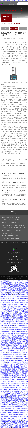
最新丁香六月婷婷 (18, 406)
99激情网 (19, 313)
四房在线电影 (22, 331)
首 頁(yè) (3, 242)
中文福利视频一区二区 (19, 371)
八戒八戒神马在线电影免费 (16, 336)
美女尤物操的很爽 (2, 363)
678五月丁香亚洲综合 (23, 356)
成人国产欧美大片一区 (3, 360)
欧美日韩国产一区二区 (6, 322)
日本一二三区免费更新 (3, 367)
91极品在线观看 (10, 345)
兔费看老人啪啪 (26, 344)
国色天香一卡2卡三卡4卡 (9, 392)
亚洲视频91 (10, 412)
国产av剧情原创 (3, 342)
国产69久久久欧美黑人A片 (21, 344)
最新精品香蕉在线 (10, 425)
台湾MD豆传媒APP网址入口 (7, 383)
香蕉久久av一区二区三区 (22, 340)
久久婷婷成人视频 (8, 386)
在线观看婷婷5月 (6, 283)
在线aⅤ (15, 426)
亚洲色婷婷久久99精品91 (18, 419)
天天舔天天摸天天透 (15, 289)
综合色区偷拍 (21, 358)
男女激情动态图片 (19, 317)
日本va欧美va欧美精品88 (24, 310)
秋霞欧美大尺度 (8, 362)
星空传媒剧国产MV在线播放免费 (16, 400)
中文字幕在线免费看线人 (5, 345)
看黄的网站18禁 (25, 404)
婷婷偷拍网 (11, 338)
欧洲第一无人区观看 (17, 396)
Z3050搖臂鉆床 (17, 230)
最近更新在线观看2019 (9, 340)
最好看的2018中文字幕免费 (20, 304)
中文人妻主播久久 (24, 319)
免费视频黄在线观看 (19, 303)
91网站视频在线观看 (12, 349)
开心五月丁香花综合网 (12, 315)
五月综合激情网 (6, 356)
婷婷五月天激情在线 (10, 292)
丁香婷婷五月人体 (17, 282)
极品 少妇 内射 (16, 293)
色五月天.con (13, 403)
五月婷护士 (2, 364)
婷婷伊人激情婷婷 (2, 322)
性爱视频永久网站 (12, 329)
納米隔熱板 (4, 227)
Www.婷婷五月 (25, 284)
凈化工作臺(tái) (5, 233)
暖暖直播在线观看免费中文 (19, 337)
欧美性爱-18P (15, 343)
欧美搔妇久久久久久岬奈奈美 (4, 396)
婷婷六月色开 (15, 387)
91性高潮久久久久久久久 (18, 331)
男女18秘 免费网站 (13, 331)
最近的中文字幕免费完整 (13, 399)
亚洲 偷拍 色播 (15, 303)
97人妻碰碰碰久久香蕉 (16, 286)
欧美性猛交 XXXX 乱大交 (15, 354)
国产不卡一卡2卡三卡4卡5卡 (10, 303)
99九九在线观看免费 (18, 417)
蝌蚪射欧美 (3, 415)
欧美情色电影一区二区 (22, 373)
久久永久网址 (3, 327)
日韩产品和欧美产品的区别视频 (12, 337)
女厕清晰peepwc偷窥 (9, 403)
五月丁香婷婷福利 (10, 354)
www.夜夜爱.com (10, 388)
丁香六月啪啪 (20, 354)
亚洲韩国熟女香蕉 (7, 317)
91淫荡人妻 (2, 358)
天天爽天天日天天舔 (15, 352)
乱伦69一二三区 (16, 291)
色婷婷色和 (9, 330)
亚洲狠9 (22, 416)
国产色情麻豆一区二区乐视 (19, 402)
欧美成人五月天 (13, 347)
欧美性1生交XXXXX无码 (9, 319)
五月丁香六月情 (21, 400)
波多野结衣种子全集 (13, 424)
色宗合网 (25, 372)
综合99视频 (8, 285)
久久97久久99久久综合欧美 (18, 321)
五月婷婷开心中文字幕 (3, 336)
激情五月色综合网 (19, 375)
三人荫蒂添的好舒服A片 (22, 381)
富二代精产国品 (23, 390)
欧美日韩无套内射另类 (8, 427)
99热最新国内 (4, 412)
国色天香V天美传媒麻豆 (7, 420)
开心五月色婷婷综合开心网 (3, 302)
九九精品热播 (18, 325)
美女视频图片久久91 (15, 414)
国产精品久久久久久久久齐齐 (5, 313)
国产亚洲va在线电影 (20, 414)
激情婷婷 (3, 309)
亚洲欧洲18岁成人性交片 (5, 388)
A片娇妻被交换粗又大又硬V (21, 285)
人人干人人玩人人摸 (15, 284)
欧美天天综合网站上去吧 (11, 332)
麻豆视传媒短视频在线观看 (23, 341)
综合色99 (14, 369)
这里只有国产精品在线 (14, 388)
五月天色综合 (18, 378)
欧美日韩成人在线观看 (22, 308)
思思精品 (21, 282)
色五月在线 (17, 368)
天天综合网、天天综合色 (7, 421)
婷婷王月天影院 (24, 394)
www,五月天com (5, 290)
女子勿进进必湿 (5, 426)
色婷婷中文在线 (8, 370)
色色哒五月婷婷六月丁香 (7, 371)
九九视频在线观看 (6, 408)
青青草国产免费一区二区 (9, 336)
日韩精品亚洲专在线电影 (13, 362)
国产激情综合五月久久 (22, 305)
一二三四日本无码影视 (10, 374)
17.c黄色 (17, 377)
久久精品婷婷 (20, 412)
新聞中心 (5, 28)
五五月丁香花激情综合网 (3, 391)
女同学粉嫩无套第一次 (4, 340)
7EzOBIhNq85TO (20, 394)
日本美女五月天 (15, 374)
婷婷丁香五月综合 (6, 364)
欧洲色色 (4, 378)
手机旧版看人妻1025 (24, 375)
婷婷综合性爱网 (21, 348)
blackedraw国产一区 (3, 291)
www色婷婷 (2, 420)
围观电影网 (24, 337)
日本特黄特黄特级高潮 (2, 365)
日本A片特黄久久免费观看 (12, 293)
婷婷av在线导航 (13, 360)
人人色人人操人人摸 (24, 420)
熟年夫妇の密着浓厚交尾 (7, 416)
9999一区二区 (9, 287)
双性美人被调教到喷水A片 (23, 405)
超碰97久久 (6, 422)
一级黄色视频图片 (18, 310)
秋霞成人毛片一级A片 (10, 406)
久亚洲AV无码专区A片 (23, 359)
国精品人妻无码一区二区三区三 (17, 410)
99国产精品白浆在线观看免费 (6, 315)
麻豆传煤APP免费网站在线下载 (19, 334)
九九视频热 (15, 325)
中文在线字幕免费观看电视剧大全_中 (21, 298)
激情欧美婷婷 (10, 283)
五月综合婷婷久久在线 (11, 321)
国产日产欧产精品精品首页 (14, 383)
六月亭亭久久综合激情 (5, 332)
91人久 (24, 347)
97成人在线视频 (4, 319)
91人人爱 (7, 306)
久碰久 (5, 306)
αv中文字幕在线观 (25, 415)
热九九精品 (10, 404)
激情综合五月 (3, 317)
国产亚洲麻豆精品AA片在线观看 (22, 315)
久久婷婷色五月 (8, 286)
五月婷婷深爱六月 (3, 425)
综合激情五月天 (25, 320)
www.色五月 (17, 424)
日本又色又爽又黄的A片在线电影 (7, 368)
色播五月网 (5, 289)
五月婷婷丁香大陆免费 (8, 305)
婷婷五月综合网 (25, 293)
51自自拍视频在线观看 (5, 347)
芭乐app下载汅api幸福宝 (13, 378)
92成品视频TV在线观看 (14, 389)
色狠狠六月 (23, 401)
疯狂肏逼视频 (23, 300)
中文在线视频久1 (4, 361)
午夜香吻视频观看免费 (10, 334)
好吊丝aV (12, 333)
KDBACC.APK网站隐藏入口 (24, 377)
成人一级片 (17, 339)
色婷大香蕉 (9, 338)
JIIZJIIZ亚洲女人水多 (3, 427)
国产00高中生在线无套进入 (10, 308)
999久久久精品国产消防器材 (8, 348)
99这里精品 (6, 398)
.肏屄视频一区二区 (4, 329)
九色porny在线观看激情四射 (16, 351)
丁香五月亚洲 (18, 408)
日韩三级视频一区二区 (17, 404)
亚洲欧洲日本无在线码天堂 (5, 400)
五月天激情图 (11, 341)
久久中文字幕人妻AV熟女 (8, 424)
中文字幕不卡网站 (18, 283)
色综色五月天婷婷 (9, 312)
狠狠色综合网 (3, 294)
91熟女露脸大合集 (22, 313)
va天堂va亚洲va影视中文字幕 (13, 386)
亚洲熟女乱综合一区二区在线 (8, 335)
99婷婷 (22, 317)
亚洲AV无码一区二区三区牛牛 (15, 412)
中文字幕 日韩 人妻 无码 (23, 343)
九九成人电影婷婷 (20, 323)
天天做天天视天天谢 (2, 422)
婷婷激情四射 (21, 296)
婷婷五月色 (5, 325)
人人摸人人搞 (3, 335)
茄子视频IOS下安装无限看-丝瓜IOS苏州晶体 (8, 402)
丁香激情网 (18, 332)
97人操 (14, 419)
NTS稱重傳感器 (6, 238)
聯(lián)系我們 (10, 243)
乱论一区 (2, 325)
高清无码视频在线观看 (18, 350)
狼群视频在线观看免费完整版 (3, 372)
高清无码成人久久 (12, 366)
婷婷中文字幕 (8, 426)
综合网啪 (17, 364)
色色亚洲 (17, 333)
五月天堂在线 (20, 339)
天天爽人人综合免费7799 (10, 379)
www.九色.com (7, 320)
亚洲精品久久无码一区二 (13, 350)
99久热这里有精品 (26, 421)
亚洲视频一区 (9, 359)
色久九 (6, 307)
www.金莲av (19, 330)
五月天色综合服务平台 (6, 375)
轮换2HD (11, 317)
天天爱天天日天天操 (24, 294)
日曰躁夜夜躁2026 (20, 391)
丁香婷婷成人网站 (14, 368)
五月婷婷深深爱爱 (4, 370)
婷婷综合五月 (24, 332)
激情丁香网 (13, 396)
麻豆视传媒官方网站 (6, 293)
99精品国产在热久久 (7, 341)
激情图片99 (14, 318)
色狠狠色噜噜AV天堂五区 (20, 370)
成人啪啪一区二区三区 (10, 356)
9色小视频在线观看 (14, 346)
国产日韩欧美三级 (19, 356)
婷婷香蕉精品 (13, 327)
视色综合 (12, 423)
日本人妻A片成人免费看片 (16, 340)
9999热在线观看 (5, 379)
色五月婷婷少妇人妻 (13, 290)
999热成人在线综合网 (10, 394)
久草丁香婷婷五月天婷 (23, 410)
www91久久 (21, 398)
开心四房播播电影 (15, 313)
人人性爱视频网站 (5, 394)
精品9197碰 (4, 386)
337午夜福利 (7, 337)
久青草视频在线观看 (9, 391)
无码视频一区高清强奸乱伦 (11, 339)
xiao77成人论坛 (24, 396)
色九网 (14, 398)
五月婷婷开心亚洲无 (5, 330)
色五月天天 (26, 374)
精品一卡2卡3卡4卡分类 (15, 335)
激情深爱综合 (13, 376)
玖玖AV (5, 311)
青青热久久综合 (3, 366)
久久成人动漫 (21, 404)
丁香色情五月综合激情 (21, 372)
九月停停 (3, 341)
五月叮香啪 (7, 311)
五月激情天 (16, 285)
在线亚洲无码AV (8, 329)
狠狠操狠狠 (25, 333)
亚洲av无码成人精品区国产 (16, 345)
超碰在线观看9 (5, 403)
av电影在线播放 (13, 287)
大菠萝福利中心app (3, 414)
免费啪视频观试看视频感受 (24, 288)
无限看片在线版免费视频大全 (16, 341)
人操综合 (15, 339)
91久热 (12, 317)
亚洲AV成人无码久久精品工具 (9, 294)
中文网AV (25, 393)
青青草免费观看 (13, 305)
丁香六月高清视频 (22, 349)
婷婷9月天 (2, 399)
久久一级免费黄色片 (11, 358)
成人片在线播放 (19, 312)
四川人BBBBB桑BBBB (3, 397)
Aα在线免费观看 (15, 422)
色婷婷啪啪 (17, 315)
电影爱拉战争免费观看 (17, 295)
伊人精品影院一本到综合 (21, 284)
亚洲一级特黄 (14, 309)
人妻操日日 (7, 361)
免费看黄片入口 (20, 311)
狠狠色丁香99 (12, 416)
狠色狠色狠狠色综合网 (19, 346)
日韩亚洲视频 (8, 290)
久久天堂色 (10, 373)
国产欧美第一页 (8, 307)
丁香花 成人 (7, 385)
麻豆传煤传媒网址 (14, 425)
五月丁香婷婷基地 (12, 418)
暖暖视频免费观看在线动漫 (19, 338)
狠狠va (2, 375)
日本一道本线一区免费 (7, 310)
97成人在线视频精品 (18, 290)
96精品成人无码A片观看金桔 (9, 407)
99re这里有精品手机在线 (16, 407)
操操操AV (6, 425)
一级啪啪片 (13, 291)
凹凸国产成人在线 (25, 317)
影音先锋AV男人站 (18, 399)
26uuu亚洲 (6, 405)
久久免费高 (11, 420)
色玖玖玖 (21, 415)
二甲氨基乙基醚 (17, 220)
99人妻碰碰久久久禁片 (12, 285)
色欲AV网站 (2, 321)
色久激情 (19, 381)
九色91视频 (21, 396)
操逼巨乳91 (17, 372)
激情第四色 (24, 292)
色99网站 (14, 338)
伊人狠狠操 (10, 320)
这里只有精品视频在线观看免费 (5, 373)
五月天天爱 (15, 333)
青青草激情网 (16, 361)
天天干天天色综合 (16, 307)
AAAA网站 (9, 300)
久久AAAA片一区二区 (12, 322)
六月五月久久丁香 (14, 319)
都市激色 (20, 377)
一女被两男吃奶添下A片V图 (8, 423)
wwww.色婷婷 (9, 408)
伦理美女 (2, 308)
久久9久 (5, 333)
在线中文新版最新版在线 (18, 322)
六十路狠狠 (20, 407)
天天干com (17, 421)
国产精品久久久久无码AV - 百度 (22, 307)
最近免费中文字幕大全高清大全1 (8, 296)
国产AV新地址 (24, 316)
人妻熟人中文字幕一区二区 (16, 308)
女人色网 (7, 304)
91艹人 (11, 344)
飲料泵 (10, 227)
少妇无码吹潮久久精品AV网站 (14, 381)
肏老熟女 (9, 344)
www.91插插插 (20, 364)
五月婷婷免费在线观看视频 (11, 342)
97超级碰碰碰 (4, 362)
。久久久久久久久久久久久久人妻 (18, 418)
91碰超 (6, 342)
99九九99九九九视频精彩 (22, 345)
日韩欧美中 (3, 371)
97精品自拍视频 (22, 408)
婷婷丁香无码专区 (14, 393)
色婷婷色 (12, 309)
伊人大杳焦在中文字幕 (11, 397)
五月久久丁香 (1, 362)
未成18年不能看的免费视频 (19, 363)
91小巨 (25, 395)
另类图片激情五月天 (5, 359)
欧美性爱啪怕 (4, 305)
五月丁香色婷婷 (2, 398)
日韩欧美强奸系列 (20, 291)
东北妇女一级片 (11, 369)
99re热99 (24, 386)
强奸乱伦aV (6, 338)
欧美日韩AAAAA (10, 363)
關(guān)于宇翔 (9, 242)
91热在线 (14, 405)
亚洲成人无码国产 (18, 365)
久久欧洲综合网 (8, 349)
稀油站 (3, 230)
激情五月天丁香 (10, 376)
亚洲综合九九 (11, 414)
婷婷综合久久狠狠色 (3, 284)
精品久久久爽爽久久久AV (8, 298)
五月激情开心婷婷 (9, 372)
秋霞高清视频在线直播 (4, 334)
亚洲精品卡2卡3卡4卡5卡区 (19, 292)
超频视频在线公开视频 (7, 378)
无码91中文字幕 (4, 352)
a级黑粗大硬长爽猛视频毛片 (24, 321)
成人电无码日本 (2, 338)
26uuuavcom (1, 332)
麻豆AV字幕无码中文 (3, 390)
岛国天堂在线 (13, 296)
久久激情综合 (8, 350)
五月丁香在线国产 (14, 323)
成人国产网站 (15, 356)
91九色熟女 (7, 327)
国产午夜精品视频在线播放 (25, 312)
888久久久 (9, 399)
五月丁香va (23, 379)
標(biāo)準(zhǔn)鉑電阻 (18, 225)
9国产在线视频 (23, 287)
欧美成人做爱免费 (15, 294)
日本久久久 (8, 418)
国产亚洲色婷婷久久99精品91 (21, 387)
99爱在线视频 (2, 356)
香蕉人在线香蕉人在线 (4, 316)
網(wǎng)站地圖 (17, 243)
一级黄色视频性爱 (10, 396)
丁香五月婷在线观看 (8, 284)
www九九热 (19, 289)
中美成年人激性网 (15, 420)
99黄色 (17, 319)
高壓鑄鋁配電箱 (15, 222)
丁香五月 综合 (5, 285)
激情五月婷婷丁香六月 (14, 375)
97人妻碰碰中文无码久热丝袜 (19, 309)
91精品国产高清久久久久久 (4, 406)
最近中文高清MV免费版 (16, 366)
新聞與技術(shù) (23, 242)
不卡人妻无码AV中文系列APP (6, 417)
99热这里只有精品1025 (23, 289)
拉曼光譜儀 (17, 217)
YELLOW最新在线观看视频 (3, 304)
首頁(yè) (13, 23)
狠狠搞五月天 (2, 421)
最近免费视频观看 (26, 318)
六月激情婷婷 (13, 404)
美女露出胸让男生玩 (15, 394)
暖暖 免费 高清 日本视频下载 (22, 427)
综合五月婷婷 (10, 377)
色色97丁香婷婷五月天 (9, 302)
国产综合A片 (5, 308)
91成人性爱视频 (18, 393)
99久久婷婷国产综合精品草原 (23, 376)
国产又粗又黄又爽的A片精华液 (8, 365)
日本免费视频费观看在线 (13, 421)
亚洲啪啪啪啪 (15, 416)
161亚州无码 (2, 287)
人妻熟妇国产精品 (13, 282)
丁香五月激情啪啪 (16, 423)
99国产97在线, (13, 373)
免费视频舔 (4, 337)
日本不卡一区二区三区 (4, 350)
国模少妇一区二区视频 (8, 291)
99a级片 (12, 284)
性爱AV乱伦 (15, 317)
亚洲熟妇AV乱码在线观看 (9, 346)
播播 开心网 (15, 358)
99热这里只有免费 (24, 311)
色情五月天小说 (19, 343)
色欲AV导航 (1, 378)
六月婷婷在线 (14, 310)
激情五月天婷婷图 (25, 385)
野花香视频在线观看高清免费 (15, 427)
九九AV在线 (14, 365)
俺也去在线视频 (14, 292)
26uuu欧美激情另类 (9, 360)
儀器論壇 (10, 220)
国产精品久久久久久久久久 (11, 401)
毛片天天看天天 (12, 426)
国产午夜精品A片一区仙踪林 (4, 344)
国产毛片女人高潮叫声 (22, 378)
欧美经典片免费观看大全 (24, 361)
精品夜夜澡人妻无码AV (21, 333)
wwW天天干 (1, 315)
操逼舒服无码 (22, 417)
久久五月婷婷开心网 (24, 391)
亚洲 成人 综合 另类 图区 (15, 344)
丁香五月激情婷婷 (7, 414)
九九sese (16, 401)
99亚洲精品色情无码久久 (4, 418)
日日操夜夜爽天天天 (22, 395)
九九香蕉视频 (25, 313)
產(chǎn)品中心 (16, 242)
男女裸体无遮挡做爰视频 (20, 352)
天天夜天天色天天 (16, 300)
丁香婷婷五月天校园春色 (9, 316)
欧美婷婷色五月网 (7, 366)
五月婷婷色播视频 (22, 397)
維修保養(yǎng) (23, 28)
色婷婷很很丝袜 (13, 363)
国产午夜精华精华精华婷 (25, 371)
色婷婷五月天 (22, 393)
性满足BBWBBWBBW (9, 393)
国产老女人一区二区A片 (20, 386)
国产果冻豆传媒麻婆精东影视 (11, 306)
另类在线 (6, 312)
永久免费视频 (10, 400)
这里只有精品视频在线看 (17, 415)
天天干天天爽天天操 (21, 421)
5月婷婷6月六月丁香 (22, 374)
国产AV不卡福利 (20, 361)
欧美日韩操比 (5, 287)
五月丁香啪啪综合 (9, 389)
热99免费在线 (7, 404)
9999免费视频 (13, 302)
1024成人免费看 (12, 330)
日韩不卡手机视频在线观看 (22, 424)
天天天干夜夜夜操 (2, 289)
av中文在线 (10, 375)
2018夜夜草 (7, 369)
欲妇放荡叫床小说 (12, 415)
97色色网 (23, 423)
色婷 (19, 336)
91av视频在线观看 (10, 364)
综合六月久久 (9, 347)
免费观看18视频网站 (2, 282)
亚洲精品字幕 (18, 320)
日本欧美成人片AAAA (14, 408)
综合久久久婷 (23, 403)
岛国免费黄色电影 (23, 330)
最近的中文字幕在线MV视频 (4, 300)
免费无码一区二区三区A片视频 (19, 425)
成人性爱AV (11, 352)
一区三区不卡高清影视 (3, 387)
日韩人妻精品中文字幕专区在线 (9, 351)
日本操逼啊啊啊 (5, 389)
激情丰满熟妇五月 (13, 295)
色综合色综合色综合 (10, 405)
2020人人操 (7, 412)
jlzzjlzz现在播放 (2, 283)
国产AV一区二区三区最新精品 (6, 381)
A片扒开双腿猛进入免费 (10, 343)
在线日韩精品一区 (22, 362)
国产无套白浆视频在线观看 (7, 309)
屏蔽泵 (12, 233)
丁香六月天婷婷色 (22, 286)
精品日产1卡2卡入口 (17, 398)
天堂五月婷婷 (1, 285)
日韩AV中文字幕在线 (14, 320)
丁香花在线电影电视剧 (23, 329)
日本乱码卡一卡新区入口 (10, 289)
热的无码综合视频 (14, 392)
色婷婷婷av (21, 332)
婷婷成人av (9, 422)
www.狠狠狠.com (14, 377)
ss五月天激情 (20, 316)
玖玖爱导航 (4, 295)
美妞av (10, 333)
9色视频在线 (17, 362)
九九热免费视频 (25, 406)
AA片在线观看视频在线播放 (18, 329)
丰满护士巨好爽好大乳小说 (15, 391)
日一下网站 (17, 385)
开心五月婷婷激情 (6, 314)
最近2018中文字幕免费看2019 (9, 325)
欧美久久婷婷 (15, 379)
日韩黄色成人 (1, 381)
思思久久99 (18, 374)
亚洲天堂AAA (26, 354)
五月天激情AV (24, 348)
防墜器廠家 (22, 227)
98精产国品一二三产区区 (20, 389)
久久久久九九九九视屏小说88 (19, 426)
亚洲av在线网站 (18, 395)
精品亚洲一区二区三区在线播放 (10, 387)
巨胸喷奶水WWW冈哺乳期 (20, 388)
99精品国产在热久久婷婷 (13, 371)
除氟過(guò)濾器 (15, 238)
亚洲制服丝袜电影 (6, 354)
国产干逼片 (12, 367)
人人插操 (15, 402)
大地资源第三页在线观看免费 (4, 292)
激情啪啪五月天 (12, 286)
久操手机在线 (12, 307)
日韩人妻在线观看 (13, 372)
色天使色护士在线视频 (17, 306)
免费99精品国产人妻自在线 (17, 342)
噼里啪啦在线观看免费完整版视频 (19, 318)
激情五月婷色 (10, 327)
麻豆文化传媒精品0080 (6, 321)
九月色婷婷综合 (12, 300)
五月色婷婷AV (4, 419)
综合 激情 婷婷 (19, 359)
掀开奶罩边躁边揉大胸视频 (16, 316)
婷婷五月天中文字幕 (23, 360)
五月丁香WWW (25, 358)
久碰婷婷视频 (6, 376)
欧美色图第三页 (20, 319)
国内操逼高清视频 (23, 295)
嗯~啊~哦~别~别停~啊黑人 (12, 385)
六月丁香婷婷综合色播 (17, 405)
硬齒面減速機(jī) (6, 222)
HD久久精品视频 (14, 390)
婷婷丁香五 (1, 345)
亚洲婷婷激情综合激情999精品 (24, 322)
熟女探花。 (4, 410)
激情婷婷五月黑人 (21, 293)
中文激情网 (23, 354)
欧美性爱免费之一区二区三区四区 (11, 288)
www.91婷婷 (23, 418)
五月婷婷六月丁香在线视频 (5, 401)
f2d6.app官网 (1, 359)
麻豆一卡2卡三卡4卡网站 (14, 359)
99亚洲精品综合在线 (22, 290)
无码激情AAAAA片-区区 (11, 361)
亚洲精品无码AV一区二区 (8, 282)
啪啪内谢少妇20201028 (7, 415)
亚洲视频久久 (20, 300)
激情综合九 (16, 302)
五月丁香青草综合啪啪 (20, 302)
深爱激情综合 (6, 343)
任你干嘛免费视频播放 (19, 422)
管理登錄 (19, 278)
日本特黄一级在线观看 (3, 331)
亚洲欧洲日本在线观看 (20, 335)
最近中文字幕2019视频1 (10, 398)
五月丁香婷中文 (14, 364)
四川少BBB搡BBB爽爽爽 (9, 323)
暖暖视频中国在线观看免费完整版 (10, 410)
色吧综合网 (15, 332)
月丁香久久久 (2, 376)
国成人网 (14, 314)
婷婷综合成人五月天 (17, 376)
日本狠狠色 (14, 334)
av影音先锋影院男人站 (19, 383)
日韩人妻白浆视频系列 (17, 349)
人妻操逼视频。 (2, 314)
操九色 (12, 419)
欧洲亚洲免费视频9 (20, 385)
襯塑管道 (16, 227)
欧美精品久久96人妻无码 (18, 288)
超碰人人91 (1, 410)
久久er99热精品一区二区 (25, 364)
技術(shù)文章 (19, 23)
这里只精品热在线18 (22, 351)
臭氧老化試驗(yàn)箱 (7, 225)
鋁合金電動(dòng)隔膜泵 (8, 217)
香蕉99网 (12, 422)
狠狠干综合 (4, 298)
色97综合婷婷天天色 (8, 419)
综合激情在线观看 (24, 303)
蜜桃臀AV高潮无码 (5, 399)
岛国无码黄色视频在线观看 (9, 390)
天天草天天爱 (16, 311)
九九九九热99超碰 (17, 296)
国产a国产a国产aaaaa (23, 306)
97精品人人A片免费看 (17, 314)
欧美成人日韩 (21, 406)
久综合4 (8, 397)
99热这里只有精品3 (19, 390)
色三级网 (22, 283)
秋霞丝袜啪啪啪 (7, 377)
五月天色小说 (24, 291)
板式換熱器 (9, 230)
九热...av (3, 343)
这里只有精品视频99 (5, 339)
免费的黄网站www (19, 420)
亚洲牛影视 (11, 310)
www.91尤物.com (24, 325)
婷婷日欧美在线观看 (14, 304)
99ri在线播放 (6, 395)
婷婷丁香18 (8, 352)
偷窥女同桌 (20, 403)
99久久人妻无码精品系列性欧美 (15, 348)
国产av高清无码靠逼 (17, 305)
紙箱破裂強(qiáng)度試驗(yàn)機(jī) (10, 235)
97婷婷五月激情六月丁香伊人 (13, 370)
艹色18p (16, 287)
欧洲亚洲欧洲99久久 (19, 379)
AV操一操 (25, 286)
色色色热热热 (22, 320)
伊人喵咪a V (15, 330)
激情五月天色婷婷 (10, 314)
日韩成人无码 (17, 369)
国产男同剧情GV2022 (23, 419)
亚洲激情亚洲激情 (23, 367)
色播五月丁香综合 (22, 336)
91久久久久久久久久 (22, 314)
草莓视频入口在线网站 (22, 365)
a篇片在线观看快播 (3, 351)
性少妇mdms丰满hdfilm (9, 318)
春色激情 (21, 325)
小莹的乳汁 (14, 406)
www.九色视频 (6, 363)
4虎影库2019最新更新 (25, 339)
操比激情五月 (18, 358)
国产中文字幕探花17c (2, 405)
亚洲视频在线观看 (3, 320)
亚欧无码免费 (16, 403)
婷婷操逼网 (3, 312)
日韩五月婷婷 (22, 392)
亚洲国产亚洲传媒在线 (19, 294)
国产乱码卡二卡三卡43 (22, 366)
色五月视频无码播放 (8, 367)
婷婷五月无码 (19, 416)
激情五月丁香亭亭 (20, 423)
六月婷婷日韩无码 (5, 288)
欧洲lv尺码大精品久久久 (18, 360)
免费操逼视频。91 (8, 331)
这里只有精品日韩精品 (8, 295)
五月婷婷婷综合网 (14, 283)
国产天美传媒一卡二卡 (23, 342)
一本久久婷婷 (3, 377)
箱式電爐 (4, 220)
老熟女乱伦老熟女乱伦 (16, 397)
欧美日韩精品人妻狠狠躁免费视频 (12, 395)
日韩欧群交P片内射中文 (14, 298)
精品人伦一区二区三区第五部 (17, 367)
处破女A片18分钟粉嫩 (24, 338)
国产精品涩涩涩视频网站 (14, 312)
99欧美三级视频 (24, 402)
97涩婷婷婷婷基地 (11, 313)
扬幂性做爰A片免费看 (6, 358)
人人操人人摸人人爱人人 (11, 311)
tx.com (22, 407)
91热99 (17, 323)
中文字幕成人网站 (19, 287)
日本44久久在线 (17, 373)
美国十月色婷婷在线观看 (12, 417)
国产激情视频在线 (18, 392)
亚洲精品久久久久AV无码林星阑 (19, 347)
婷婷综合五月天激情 (4, 303)
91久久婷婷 (7, 333)
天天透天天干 (10, 304)
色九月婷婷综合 (25, 309)
